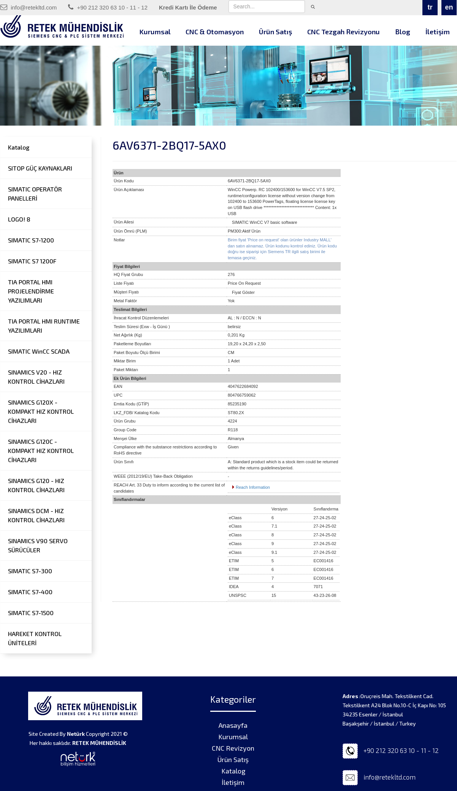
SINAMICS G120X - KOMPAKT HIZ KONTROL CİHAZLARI (41, 411)
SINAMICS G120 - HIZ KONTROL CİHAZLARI (36, 485)
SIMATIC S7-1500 (31, 612)
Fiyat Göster (243, 292)
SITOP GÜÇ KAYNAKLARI (40, 168)
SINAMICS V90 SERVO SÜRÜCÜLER (38, 545)
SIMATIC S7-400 (30, 591)
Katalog (18, 147)
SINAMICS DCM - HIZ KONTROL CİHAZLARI (36, 515)
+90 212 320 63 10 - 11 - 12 (108, 7)
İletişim (233, 782)
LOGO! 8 (19, 219)
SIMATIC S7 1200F (32, 261)
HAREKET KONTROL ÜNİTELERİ (35, 638)
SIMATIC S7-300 (30, 570)
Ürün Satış (275, 31)
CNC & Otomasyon (215, 31)
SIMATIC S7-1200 (31, 240)
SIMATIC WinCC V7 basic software (264, 222)
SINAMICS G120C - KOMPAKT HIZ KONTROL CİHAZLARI (41, 450)
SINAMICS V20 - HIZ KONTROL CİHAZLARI (36, 376)
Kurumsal (155, 31)
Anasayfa (233, 725)
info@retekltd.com (28, 7)
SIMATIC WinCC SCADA (39, 351)
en (449, 7)
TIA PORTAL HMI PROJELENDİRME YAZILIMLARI (31, 291)
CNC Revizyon (233, 748)
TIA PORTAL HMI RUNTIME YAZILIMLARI (44, 325)
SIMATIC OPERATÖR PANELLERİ (35, 193)
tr (430, 7)
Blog (402, 31)
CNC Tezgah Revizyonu (343, 31)
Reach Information (253, 487)
